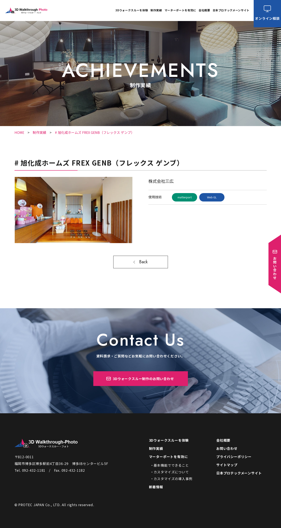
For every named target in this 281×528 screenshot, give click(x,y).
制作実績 (156, 10)
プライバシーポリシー (234, 456)
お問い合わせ (226, 448)
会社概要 (204, 10)
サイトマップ (226, 464)
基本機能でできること (171, 465)
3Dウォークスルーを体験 (131, 10)
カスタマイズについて (171, 471)
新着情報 (156, 486)
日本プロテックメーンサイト (231, 10)
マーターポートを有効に (168, 456)
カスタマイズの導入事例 (173, 478)
